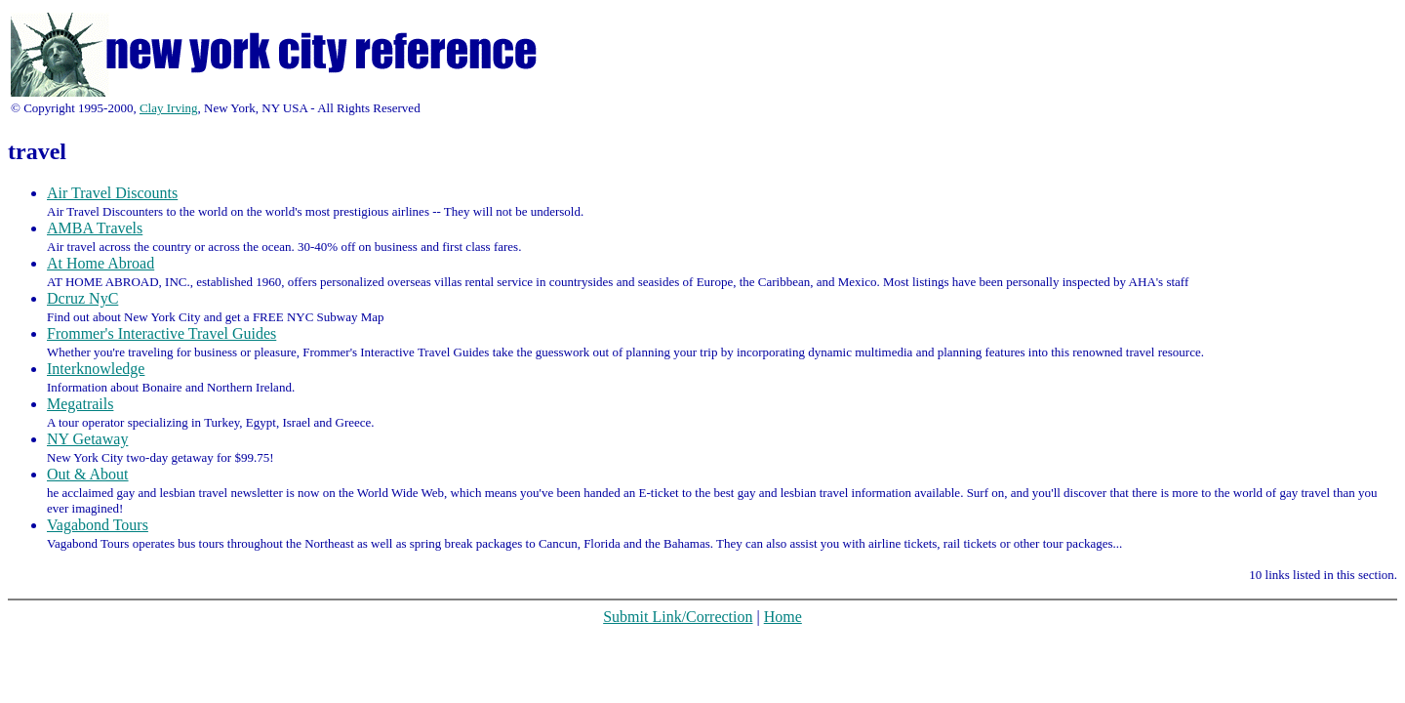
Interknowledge (95, 368)
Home (783, 616)
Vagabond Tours (97, 525)
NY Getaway (87, 439)
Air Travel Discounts (112, 193)
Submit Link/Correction (677, 616)
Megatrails (80, 403)
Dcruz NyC (82, 298)
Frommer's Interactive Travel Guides (161, 333)
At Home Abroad (100, 263)
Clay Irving (169, 108)
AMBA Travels (94, 228)
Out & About (88, 474)
